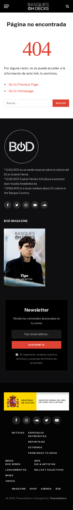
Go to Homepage (21, 91)
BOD (58, 488)
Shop (33, 488)
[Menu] (6, 6)
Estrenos (35, 447)
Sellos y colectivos (49, 469)
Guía (37, 460)
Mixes (9, 475)
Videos (10, 481)
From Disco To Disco (42, 453)
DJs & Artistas (45, 464)
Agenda (46, 488)
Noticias (18, 432)
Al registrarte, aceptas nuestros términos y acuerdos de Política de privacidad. (36, 358)
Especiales (36, 432)
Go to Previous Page (23, 84)
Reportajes (36, 441)
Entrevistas (37, 436)
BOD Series (12, 464)
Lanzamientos (15, 469)
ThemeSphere (58, 498)
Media (9, 460)
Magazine (19, 488)
